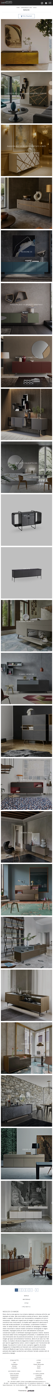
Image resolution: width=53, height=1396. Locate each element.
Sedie (38, 1368)
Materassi (14, 1379)
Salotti (39, 1362)
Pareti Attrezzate (39, 1364)
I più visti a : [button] (26, 1306)
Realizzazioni (39, 1379)
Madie (35, 7)
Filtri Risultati (26, 16)
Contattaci (39, 1375)
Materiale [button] (26, 1299)
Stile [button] (26, 1303)
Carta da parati (14, 1373)
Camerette (14, 1364)
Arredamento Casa (26, 7)
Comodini (14, 1368)
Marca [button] (26, 1295)
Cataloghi (39, 1377)
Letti (14, 1362)
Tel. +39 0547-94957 (14, 1381)
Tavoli (39, 1366)
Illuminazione (14, 1375)
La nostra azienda (38, 1373)
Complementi (14, 1377)
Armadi (14, 1366)
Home (18, 7)
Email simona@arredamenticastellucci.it (33, 1381)
